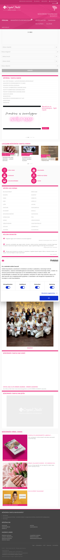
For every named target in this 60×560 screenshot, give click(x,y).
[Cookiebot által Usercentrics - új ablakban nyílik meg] (51, 261)
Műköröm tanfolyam (47, 14)
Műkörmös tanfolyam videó (14, 353)
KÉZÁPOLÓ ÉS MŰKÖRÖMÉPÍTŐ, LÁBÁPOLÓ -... (40, 435)
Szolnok (5, 226)
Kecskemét (6, 210)
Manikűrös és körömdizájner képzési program (12, 554)
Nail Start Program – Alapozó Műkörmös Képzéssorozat (18, 81)
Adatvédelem (39, 545)
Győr (4, 204)
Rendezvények (6, 96)
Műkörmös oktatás (34, 536)
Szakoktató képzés (8, 94)
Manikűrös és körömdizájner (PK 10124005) (14, 83)
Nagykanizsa (34, 214)
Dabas (4, 198)
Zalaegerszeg (34, 229)
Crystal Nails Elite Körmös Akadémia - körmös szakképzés (20, 387)
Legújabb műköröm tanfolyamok (16, 144)
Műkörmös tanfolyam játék (14, 393)
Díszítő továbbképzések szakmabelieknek (14, 89)
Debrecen (33, 198)
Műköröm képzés (6, 540)
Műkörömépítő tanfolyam (36, 538)
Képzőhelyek (6, 522)
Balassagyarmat (7, 191)
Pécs (32, 217)
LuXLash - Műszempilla (7, 536)
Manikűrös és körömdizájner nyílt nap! (13, 98)
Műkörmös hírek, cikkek (12, 432)
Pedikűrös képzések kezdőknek (11, 85)
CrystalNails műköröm (35, 535)
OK (49, 298)
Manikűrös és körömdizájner (21, 20)
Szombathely (34, 226)
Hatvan (33, 204)
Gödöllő (33, 201)
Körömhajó (6, 102)
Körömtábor (6, 100)
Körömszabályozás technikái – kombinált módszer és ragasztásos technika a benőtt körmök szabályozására (26, 517)
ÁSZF (44, 545)
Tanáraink (51, 20)
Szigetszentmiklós (36, 223)
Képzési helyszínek (10, 188)
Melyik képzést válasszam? (36, 491)
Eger (4, 201)
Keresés (30, 70)
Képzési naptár (40, 20)
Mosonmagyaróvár (8, 214)
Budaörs (5, 195)
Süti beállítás (55, 545)
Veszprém (5, 229)
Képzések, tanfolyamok (12, 78)
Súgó (33, 545)
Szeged (5, 220)
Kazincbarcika (35, 207)
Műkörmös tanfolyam (7, 538)
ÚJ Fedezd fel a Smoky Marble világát (26, 159)
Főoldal (5, 20)
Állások (49, 24)
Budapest (53, 16)
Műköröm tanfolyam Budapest (13, 512)
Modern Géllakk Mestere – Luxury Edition (8, 159)
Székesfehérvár (35, 220)
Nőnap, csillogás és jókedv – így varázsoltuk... (42, 463)
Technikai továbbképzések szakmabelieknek (14, 87)
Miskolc (33, 210)
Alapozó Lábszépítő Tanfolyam (48, 159)
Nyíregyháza (6, 217)
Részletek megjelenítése (48, 293)
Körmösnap (5, 515)
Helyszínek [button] (39, 24)
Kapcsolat (5, 27)
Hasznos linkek (7, 532)
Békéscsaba (34, 191)
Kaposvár (5, 207)
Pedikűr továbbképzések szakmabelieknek (14, 92)
